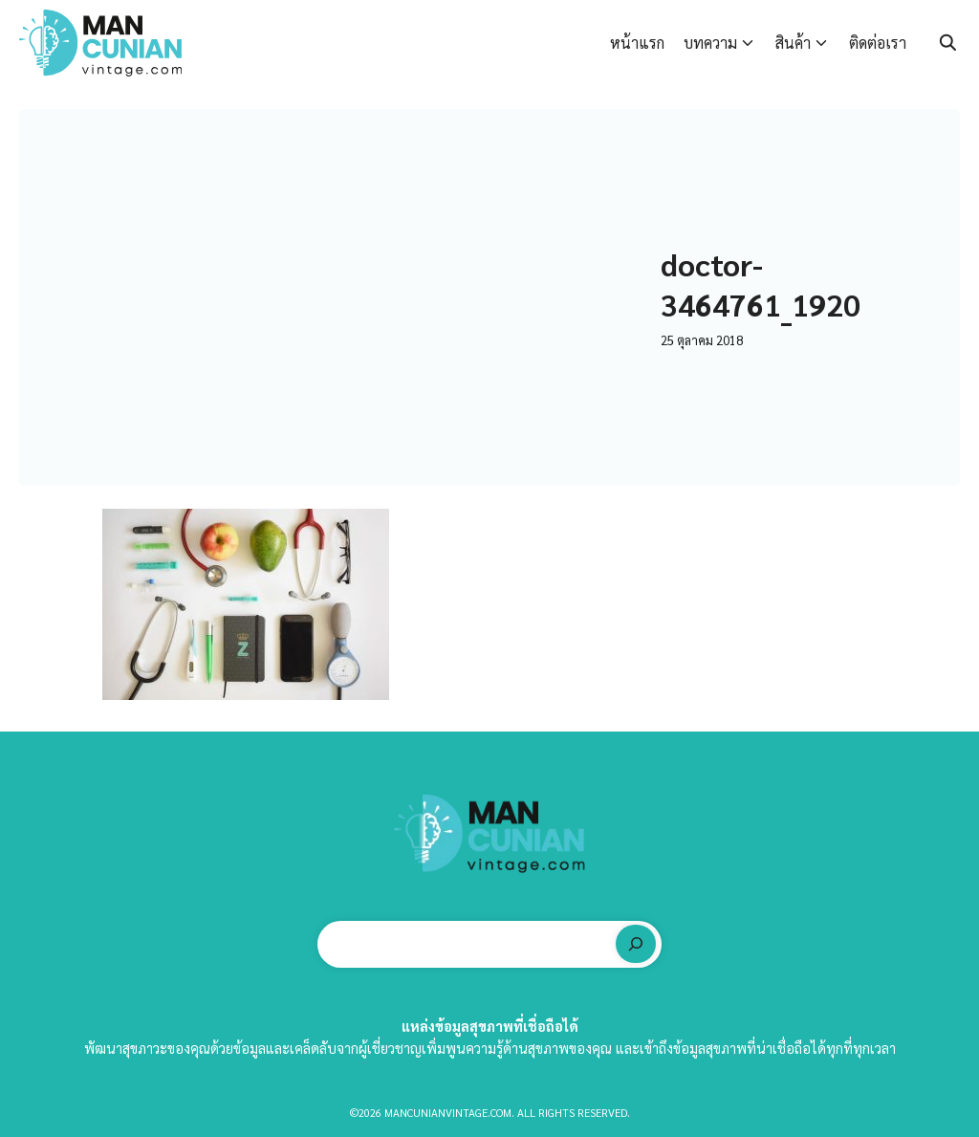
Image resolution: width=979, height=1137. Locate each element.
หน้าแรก (637, 43)
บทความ (710, 43)
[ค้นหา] (636, 944)
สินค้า (793, 43)
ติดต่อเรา (877, 43)
